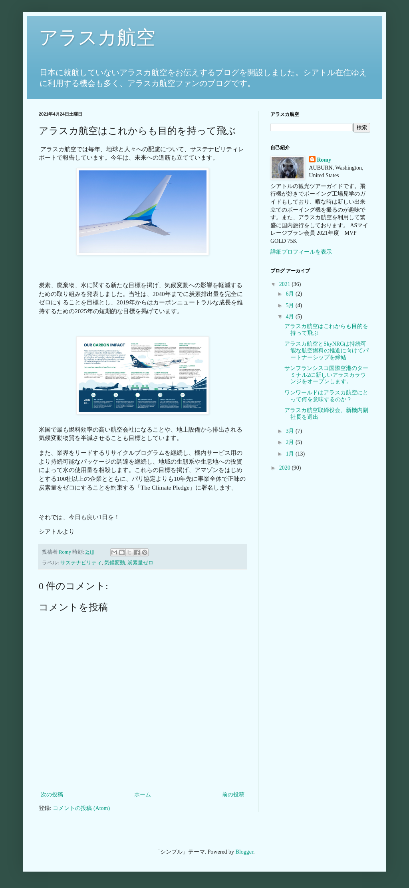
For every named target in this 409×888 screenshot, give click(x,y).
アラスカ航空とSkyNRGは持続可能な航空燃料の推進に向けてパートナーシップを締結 (326, 350)
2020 (285, 468)
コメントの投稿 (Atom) (81, 808)
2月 (291, 442)
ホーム (142, 795)
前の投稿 (233, 795)
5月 (291, 305)
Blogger (244, 852)
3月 (291, 431)
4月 (291, 317)
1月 (291, 454)
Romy (324, 160)
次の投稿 (52, 795)
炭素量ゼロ (140, 563)
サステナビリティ (81, 563)
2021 (285, 284)
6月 (291, 294)
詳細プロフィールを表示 (301, 252)
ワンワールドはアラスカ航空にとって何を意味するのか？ (326, 396)
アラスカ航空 (97, 37)
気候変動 (114, 563)
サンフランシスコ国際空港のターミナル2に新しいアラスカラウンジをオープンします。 (326, 375)
